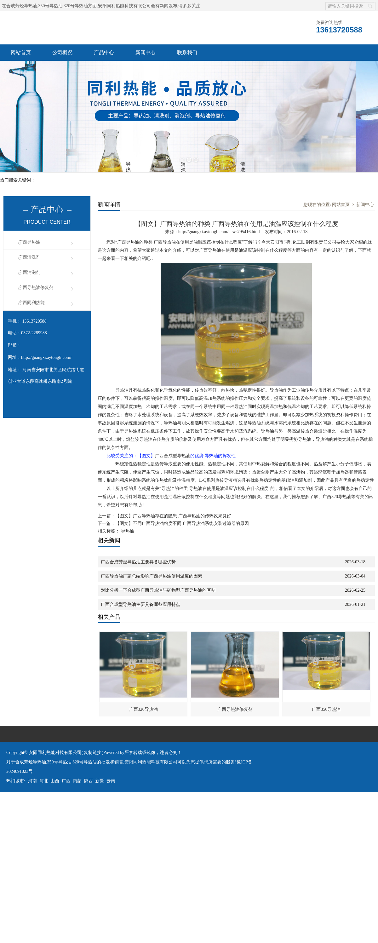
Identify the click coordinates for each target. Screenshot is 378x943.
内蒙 (77, 780)
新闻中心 (145, 52)
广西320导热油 (143, 708)
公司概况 (62, 52)
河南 (32, 780)
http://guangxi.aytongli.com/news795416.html (219, 230)
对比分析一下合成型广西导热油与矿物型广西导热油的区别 (158, 589)
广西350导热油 (326, 708)
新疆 (99, 780)
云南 (110, 780)
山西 (54, 780)
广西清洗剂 (29, 256)
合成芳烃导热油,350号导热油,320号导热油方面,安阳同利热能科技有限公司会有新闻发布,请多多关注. (104, 5)
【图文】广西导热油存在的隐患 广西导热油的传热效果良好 (173, 515)
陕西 (88, 780)
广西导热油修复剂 (36, 286)
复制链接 (92, 751)
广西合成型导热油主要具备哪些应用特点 (140, 603)
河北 (43, 780)
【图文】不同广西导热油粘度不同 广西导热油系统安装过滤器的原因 (182, 522)
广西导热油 (29, 241)
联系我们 (187, 52)
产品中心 (104, 52)
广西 (66, 780)
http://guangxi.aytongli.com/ (46, 356)
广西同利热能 (31, 301)
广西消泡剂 (29, 271)
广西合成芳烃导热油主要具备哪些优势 (138, 561)
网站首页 (21, 52)
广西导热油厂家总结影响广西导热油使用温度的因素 (151, 575)
